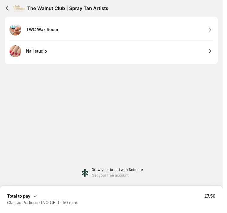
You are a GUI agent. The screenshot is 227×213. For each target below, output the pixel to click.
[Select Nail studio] (111, 51)
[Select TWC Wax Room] (111, 30)
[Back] (7, 8)
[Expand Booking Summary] (111, 196)
